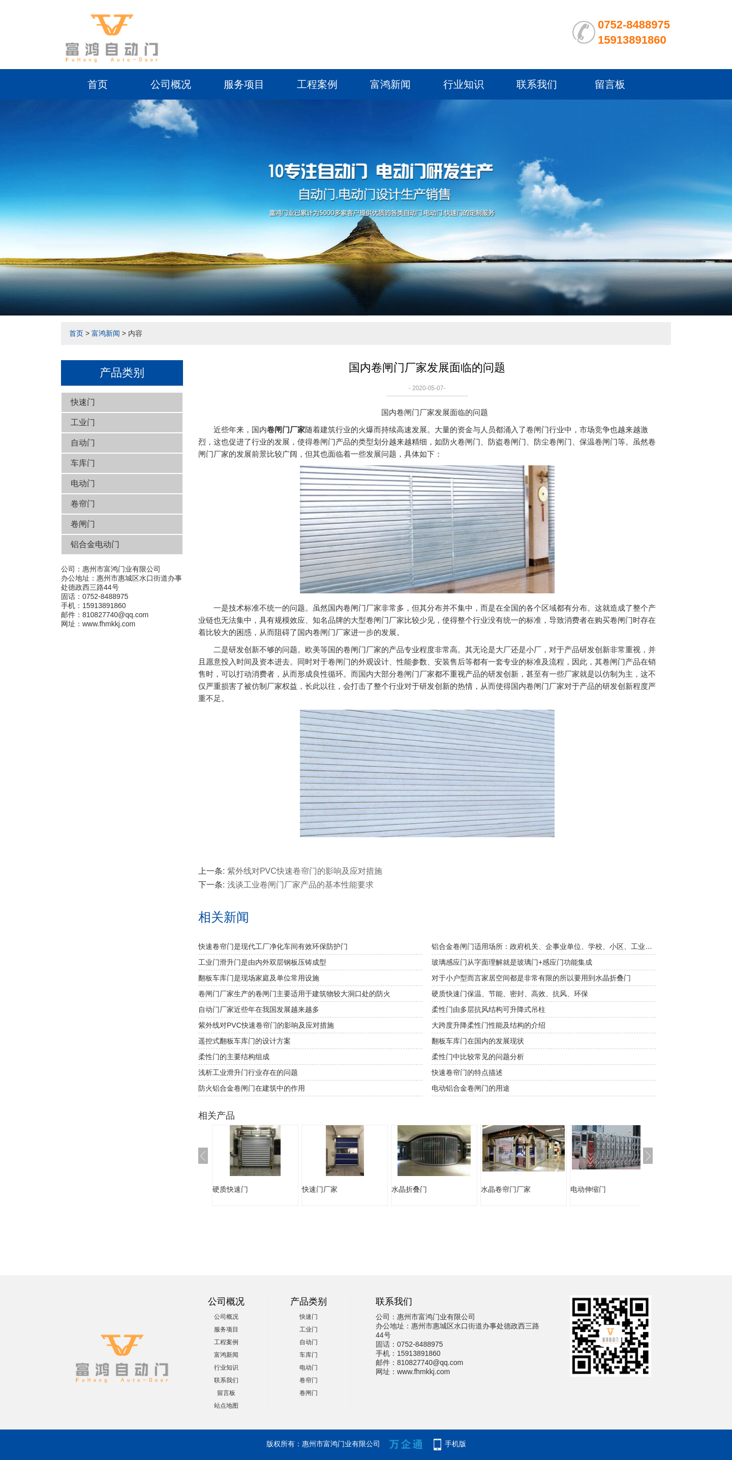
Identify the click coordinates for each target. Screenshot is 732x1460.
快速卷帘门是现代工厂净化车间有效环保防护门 (273, 946)
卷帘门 (83, 503)
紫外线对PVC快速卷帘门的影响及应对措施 (304, 871)
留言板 (610, 84)
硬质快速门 (230, 1189)
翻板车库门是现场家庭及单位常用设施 (258, 978)
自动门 (83, 442)
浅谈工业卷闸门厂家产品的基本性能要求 (300, 884)
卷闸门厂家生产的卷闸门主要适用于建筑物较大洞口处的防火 (294, 994)
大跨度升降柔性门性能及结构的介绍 (488, 1025)
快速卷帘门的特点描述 (467, 1072)
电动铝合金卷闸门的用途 (471, 1088)
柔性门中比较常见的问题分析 (478, 1057)
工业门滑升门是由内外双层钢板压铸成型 (262, 962)
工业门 (83, 422)
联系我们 (536, 84)
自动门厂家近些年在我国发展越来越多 (258, 1009)
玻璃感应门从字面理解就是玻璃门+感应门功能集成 (512, 962)
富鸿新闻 (390, 84)
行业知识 (463, 84)
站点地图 (226, 1405)
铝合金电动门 (95, 544)
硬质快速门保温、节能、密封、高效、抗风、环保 (510, 994)
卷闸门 (83, 524)
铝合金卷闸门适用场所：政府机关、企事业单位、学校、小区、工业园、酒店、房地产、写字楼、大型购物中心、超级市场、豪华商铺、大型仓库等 (544, 946)
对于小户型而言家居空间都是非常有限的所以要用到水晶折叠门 (531, 978)
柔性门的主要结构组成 (233, 1057)
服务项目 (244, 84)
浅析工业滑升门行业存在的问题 (248, 1072)
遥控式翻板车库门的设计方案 (244, 1041)
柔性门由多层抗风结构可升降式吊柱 (488, 1009)
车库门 (83, 463)
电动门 (83, 483)
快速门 (83, 402)
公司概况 (170, 84)
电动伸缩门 (588, 1189)
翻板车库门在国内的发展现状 (478, 1041)
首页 (97, 84)
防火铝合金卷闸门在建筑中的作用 (251, 1088)
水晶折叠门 (409, 1189)
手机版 (455, 1444)
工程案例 (317, 84)
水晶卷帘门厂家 (506, 1189)
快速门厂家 (320, 1189)
